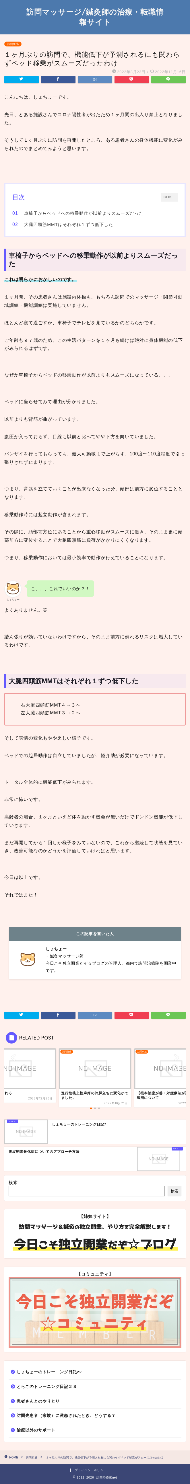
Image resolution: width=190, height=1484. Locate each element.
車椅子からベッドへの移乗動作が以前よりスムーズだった (84, 213)
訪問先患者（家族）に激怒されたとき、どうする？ (66, 1415)
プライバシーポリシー (90, 1470)
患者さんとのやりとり (38, 1401)
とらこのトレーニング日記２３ (47, 1386)
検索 (13, 1182)
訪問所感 (13, 44)
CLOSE (169, 197)
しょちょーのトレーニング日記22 (49, 1372)
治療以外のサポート (36, 1430)
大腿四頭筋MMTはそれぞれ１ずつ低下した (68, 224)
